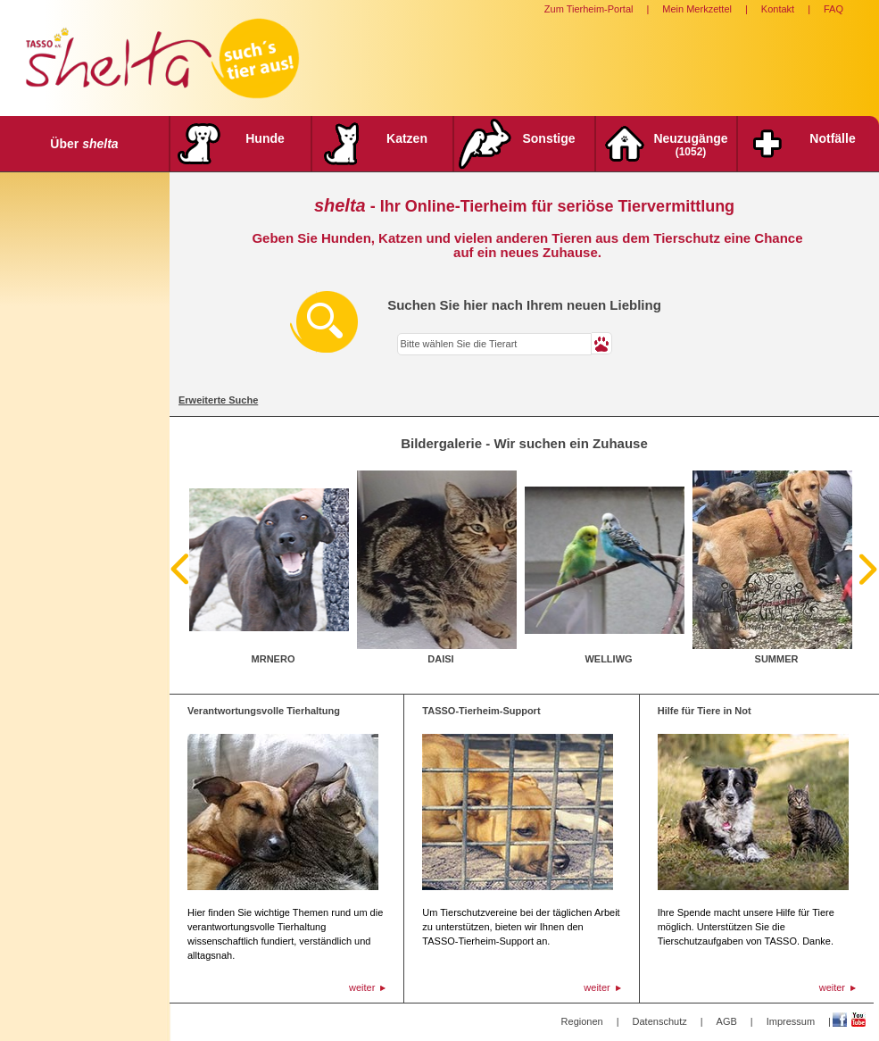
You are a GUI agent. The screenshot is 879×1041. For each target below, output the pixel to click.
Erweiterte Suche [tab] (218, 400)
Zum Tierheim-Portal (589, 9)
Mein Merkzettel (697, 9)
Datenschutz (660, 1021)
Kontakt (777, 9)
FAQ (833, 9)
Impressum (791, 1021)
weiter (362, 987)
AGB (727, 1021)
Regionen (582, 1021)
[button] (602, 343)
